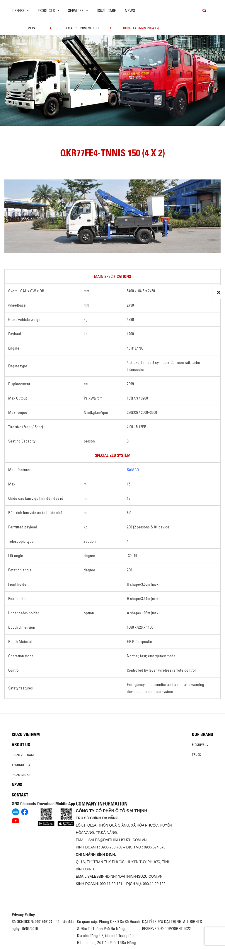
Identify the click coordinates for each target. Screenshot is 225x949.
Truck (196, 755)
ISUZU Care (106, 10)
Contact (20, 795)
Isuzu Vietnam (26, 734)
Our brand (202, 734)
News (130, 10)
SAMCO (133, 469)
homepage (31, 28)
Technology (21, 765)
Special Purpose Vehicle (81, 28)
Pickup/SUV (200, 745)
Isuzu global (22, 775)
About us (21, 744)
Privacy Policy (23, 914)
